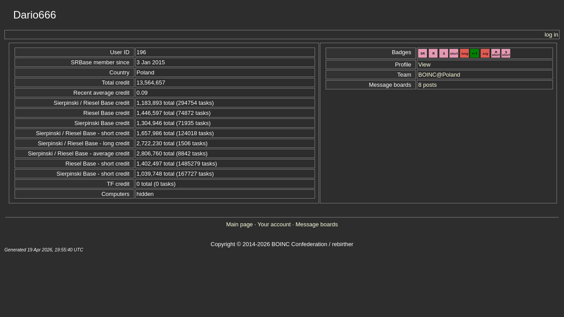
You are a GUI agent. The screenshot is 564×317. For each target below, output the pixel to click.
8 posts (427, 84)
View (424, 64)
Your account (273, 224)
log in (551, 34)
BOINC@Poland (439, 74)
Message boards (317, 224)
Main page (239, 224)
